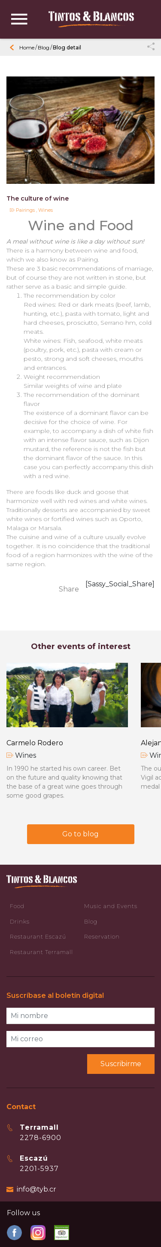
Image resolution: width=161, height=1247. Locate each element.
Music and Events (110, 905)
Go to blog (80, 834)
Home (26, 47)
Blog (43, 47)
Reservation (102, 936)
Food (17, 905)
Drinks (20, 921)
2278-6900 (40, 1138)
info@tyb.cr (36, 1189)
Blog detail (67, 47)
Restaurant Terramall (41, 951)
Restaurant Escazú (38, 936)
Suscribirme (120, 1064)
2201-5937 (39, 1169)
